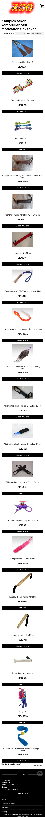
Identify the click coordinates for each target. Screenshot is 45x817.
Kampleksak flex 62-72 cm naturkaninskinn (22, 291)
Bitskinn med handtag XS (22, 62)
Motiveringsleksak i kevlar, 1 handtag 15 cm (22, 444)
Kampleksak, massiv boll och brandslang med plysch (22, 750)
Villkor (22, 799)
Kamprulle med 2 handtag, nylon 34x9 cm (22, 215)
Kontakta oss (22, 807)
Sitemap (22, 811)
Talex (13, 814)
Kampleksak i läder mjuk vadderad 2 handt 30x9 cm (22, 177)
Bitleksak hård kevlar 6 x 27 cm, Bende (22, 482)
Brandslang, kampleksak (22, 673)
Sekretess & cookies (22, 803)
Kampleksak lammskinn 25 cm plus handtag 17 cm (23, 368)
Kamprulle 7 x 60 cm (22, 253)
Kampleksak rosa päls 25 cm (22, 559)
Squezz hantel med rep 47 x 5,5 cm (23, 520)
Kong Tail (23, 711)
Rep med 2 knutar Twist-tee (22, 100)
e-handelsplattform (28, 814)
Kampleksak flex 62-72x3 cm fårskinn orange (22, 329)
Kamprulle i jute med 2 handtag (22, 597)
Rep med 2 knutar (22, 138)
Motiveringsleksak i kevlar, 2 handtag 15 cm (22, 406)
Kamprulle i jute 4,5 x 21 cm (22, 635)
